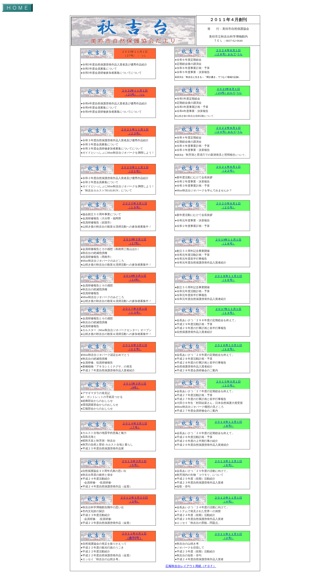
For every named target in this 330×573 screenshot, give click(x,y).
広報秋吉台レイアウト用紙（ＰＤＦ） (190, 566)
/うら (141, 94)
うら (239, 54)
